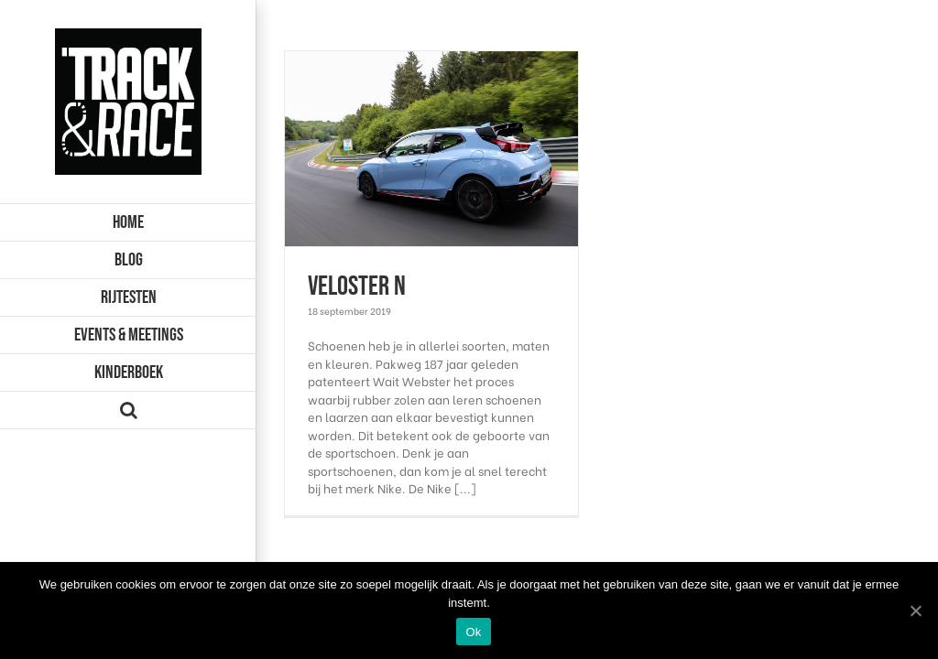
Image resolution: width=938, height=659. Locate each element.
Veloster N (357, 286)
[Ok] (915, 610)
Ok (473, 632)
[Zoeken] (128, 410)
